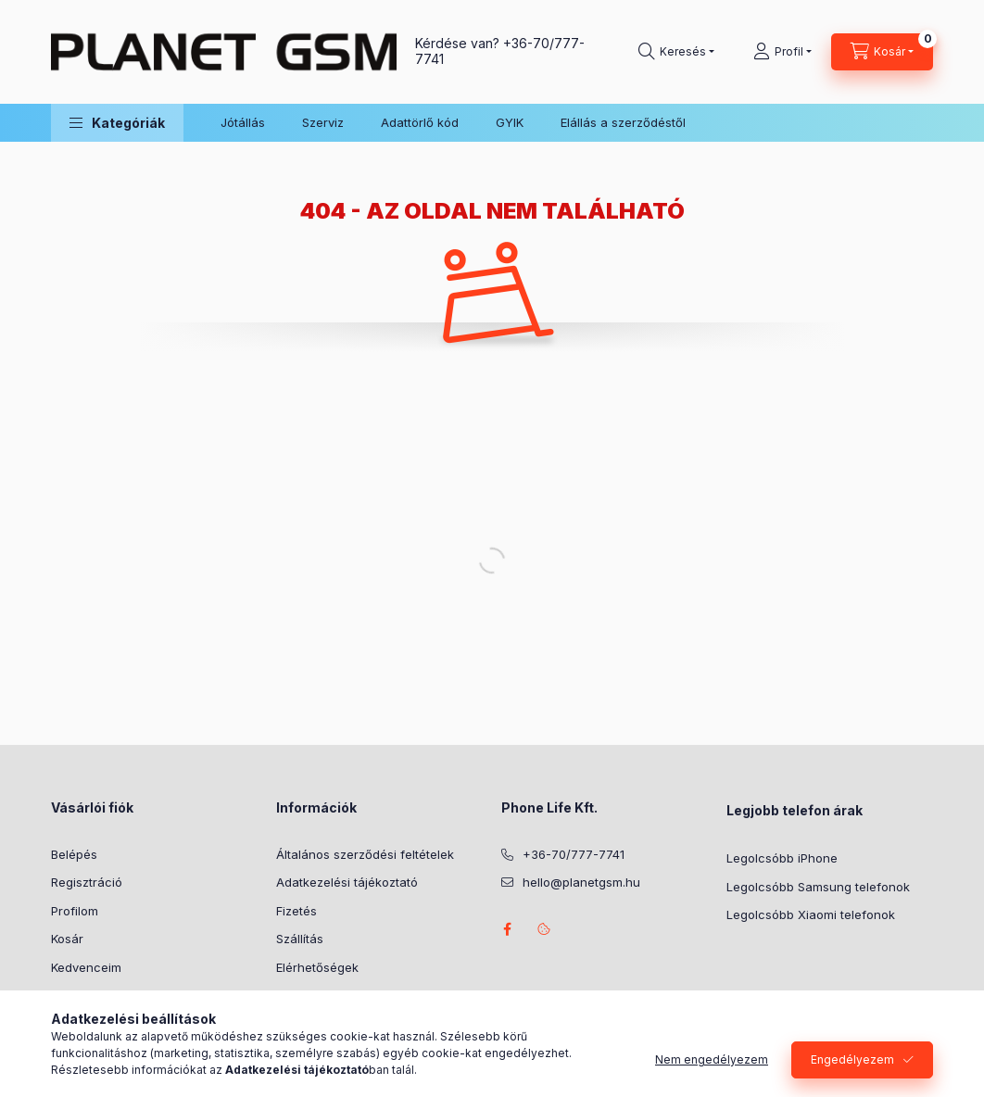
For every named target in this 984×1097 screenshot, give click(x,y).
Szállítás (299, 938)
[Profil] (782, 51)
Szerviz (323, 122)
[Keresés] (676, 51)
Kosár (67, 938)
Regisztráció (86, 882)
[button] (117, 123)
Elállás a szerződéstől (623, 122)
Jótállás (243, 122)
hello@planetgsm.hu (581, 882)
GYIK (510, 122)
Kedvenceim (86, 967)
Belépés (74, 854)
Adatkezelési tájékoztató (347, 882)
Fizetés (296, 910)
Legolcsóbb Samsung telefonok (818, 886)
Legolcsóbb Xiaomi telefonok (810, 914)
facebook (506, 929)
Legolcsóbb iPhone (782, 858)
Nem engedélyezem (711, 1059)
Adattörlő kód (420, 122)
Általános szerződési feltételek (365, 854)
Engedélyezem (852, 1059)
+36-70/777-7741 (573, 854)
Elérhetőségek (317, 967)
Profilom (74, 910)
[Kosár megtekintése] (882, 51)
